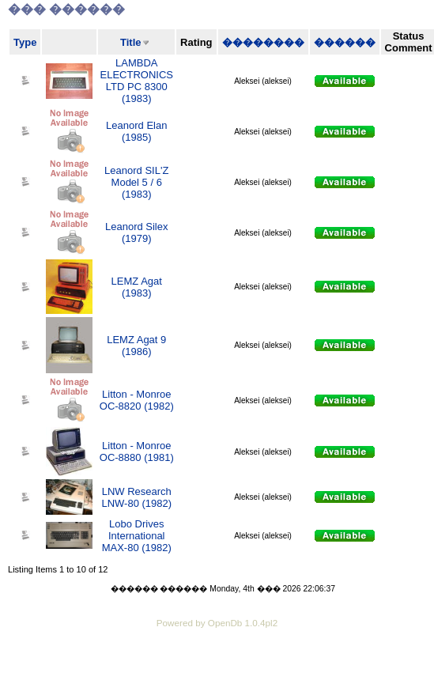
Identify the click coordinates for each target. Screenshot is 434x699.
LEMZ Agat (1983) (136, 287)
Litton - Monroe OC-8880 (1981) (137, 451)
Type (24, 42)
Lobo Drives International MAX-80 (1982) (137, 536)
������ (345, 42)
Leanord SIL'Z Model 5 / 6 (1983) (136, 182)
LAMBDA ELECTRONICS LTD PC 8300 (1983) (136, 80)
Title (131, 42)
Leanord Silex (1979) (136, 232)
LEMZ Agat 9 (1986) (136, 345)
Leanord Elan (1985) (136, 131)
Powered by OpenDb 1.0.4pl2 (217, 623)
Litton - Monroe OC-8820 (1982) (137, 400)
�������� (263, 42)
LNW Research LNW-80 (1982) (136, 497)
